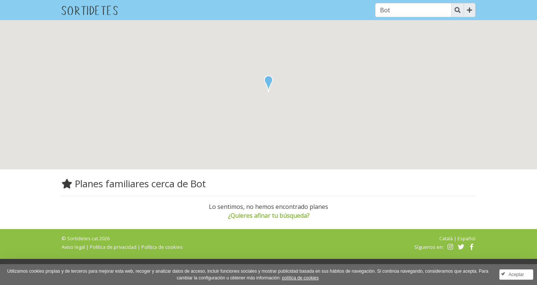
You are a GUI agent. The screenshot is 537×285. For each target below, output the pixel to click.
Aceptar (516, 274)
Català (446, 238)
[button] (268, 84)
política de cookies (300, 278)
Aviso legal (73, 247)
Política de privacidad (113, 247)
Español (466, 238)
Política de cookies (162, 247)
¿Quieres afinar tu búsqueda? (269, 216)
